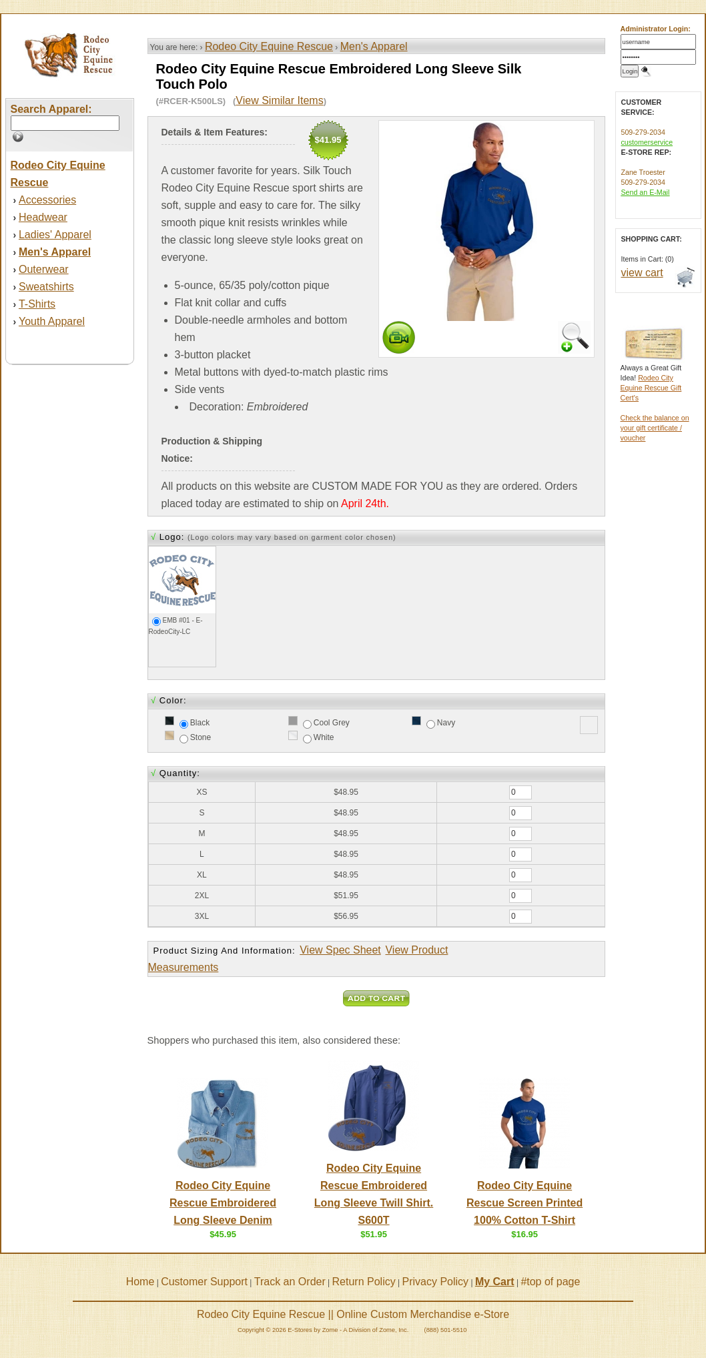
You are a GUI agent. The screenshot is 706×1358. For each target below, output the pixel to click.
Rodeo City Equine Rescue (269, 46)
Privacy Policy (435, 1281)
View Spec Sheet (340, 950)
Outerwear (44, 269)
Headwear (43, 217)
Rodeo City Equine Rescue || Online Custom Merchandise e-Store (353, 1314)
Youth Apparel (52, 321)
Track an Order (290, 1281)
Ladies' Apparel (55, 234)
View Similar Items (279, 100)
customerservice (647, 142)
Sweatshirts (46, 286)
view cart (642, 272)
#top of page (550, 1281)
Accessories (47, 200)
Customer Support (204, 1281)
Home (140, 1281)
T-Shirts (37, 304)
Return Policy (364, 1281)
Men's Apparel (374, 46)
